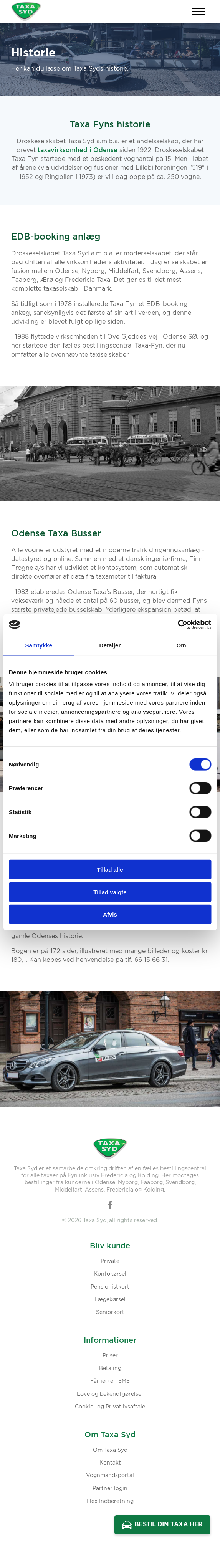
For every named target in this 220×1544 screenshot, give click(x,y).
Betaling (110, 1368)
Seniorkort (110, 1312)
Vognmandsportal (110, 1475)
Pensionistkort (110, 1287)
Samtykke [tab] (38, 645)
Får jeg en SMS (110, 1381)
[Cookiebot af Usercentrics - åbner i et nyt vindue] (177, 624)
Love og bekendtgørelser (110, 1394)
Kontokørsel (110, 1274)
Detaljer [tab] (110, 645)
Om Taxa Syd (110, 1450)
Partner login (110, 1488)
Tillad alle (110, 869)
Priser (110, 1356)
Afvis (110, 914)
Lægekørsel (110, 1299)
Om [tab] (181, 645)
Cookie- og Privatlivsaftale (110, 1407)
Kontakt (110, 1463)
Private (110, 1261)
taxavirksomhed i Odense (77, 150)
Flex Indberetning (110, 1501)
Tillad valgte (109, 892)
